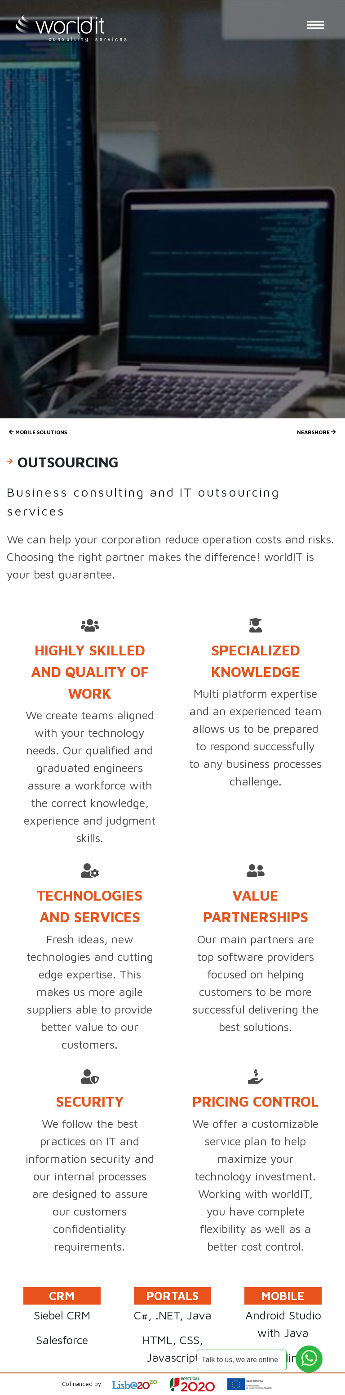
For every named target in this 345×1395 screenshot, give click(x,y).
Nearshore (316, 432)
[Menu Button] (316, 24)
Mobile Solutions (38, 432)
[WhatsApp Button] (309, 1359)
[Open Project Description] (197, 1384)
